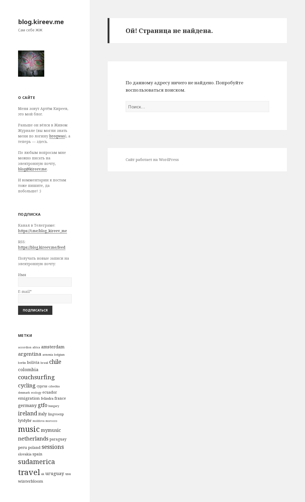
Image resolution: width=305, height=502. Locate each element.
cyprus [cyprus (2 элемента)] (42, 386)
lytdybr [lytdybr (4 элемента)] (25, 420)
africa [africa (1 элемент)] (36, 347)
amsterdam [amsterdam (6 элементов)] (52, 347)
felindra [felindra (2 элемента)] (47, 398)
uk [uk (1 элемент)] (42, 474)
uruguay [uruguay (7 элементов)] (54, 473)
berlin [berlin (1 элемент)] (22, 363)
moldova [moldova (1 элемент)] (39, 421)
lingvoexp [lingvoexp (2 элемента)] (56, 414)
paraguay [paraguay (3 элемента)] (57, 439)
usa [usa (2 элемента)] (68, 474)
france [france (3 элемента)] (60, 398)
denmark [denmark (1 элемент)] (24, 392)
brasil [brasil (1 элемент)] (44, 363)
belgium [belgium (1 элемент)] (59, 354)
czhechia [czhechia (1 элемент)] (54, 386)
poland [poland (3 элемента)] (34, 447)
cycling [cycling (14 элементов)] (27, 385)
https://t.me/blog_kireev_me (42, 230)
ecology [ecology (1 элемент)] (36, 392)
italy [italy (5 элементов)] (42, 414)
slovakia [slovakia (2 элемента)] (24, 454)
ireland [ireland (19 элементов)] (27, 413)
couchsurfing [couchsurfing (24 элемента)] (36, 377)
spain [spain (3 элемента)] (37, 453)
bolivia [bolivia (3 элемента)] (33, 362)
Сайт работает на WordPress (152, 159)
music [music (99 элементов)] (29, 429)
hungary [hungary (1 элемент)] (53, 406)
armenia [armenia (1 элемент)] (47, 354)
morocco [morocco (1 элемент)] (51, 421)
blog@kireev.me (32, 168)
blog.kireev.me (41, 21)
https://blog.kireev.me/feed (41, 247)
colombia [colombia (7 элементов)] (28, 369)
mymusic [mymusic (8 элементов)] (51, 430)
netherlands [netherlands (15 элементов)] (33, 438)
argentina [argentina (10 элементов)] (29, 353)
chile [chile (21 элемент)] (55, 361)
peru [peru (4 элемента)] (22, 447)
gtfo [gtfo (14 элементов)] (42, 405)
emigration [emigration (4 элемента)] (29, 398)
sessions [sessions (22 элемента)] (53, 446)
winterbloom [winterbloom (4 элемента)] (30, 481)
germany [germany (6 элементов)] (27, 405)
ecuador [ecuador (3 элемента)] (49, 392)
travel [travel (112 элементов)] (29, 472)
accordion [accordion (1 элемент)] (24, 347)
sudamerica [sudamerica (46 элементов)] (36, 461)
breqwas (57, 135)
